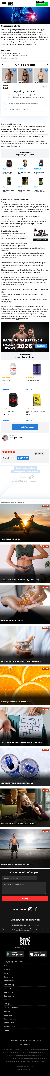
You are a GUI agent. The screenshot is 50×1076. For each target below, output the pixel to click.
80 (23, 1058)
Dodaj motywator (10, 1019)
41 (37, 1053)
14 (29, 1050)
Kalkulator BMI (9, 1011)
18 (37, 1050)
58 (25, 1056)
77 (17, 1058)
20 (41, 1050)
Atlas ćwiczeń (9, 981)
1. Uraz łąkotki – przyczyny (10, 53)
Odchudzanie (9, 996)
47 (3, 1056)
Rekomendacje (9, 1026)
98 (16, 1061)
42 (38, 1053)
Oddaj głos (23, 458)
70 (3, 1058)
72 (7, 1058)
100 (21, 1061)
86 (35, 1058)
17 (35, 1050)
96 (12, 1061)
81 (25, 1058)
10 (21, 1050)
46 (46, 1053)
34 (23, 1053)
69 (46, 1056)
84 (31, 1058)
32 (19, 1053)
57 (23, 1056)
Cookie (39, 1040)
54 (17, 1056)
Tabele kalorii (9, 1023)
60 (29, 1056)
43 (40, 1053)
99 (18, 1061)
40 (35, 1053)
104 (32, 1061)
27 (9, 1053)
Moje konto (8, 992)
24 (3, 1053)
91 (44, 1058)
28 (11, 1053)
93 (7, 1061)
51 (11, 1056)
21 (43, 1050)
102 (26, 1061)
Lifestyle (7, 1004)
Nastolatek (8, 1000)
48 (5, 1056)
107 (40, 1061)
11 (23, 1050)
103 (29, 1061)
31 (17, 1053)
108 (43, 1061)
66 (40, 1056)
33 (21, 1053)
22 (45, 1050)
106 (37, 1061)
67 (42, 1056)
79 (21, 1058)
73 (9, 1058)
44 (42, 1053)
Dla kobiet (8, 988)
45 (44, 1053)
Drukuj (39, 454)
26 (7, 1053)
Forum (6, 1030)
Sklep (6, 965)
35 (25, 1053)
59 (27, 1056)
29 (13, 1053)
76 (15, 1058)
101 (23, 1061)
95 (11, 1061)
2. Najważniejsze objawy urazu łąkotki (14, 55)
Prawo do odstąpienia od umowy (25, 1066)
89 (40, 1058)
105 (34, 1061)
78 (19, 1058)
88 (38, 1058)
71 (5, 1058)
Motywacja (8, 1015)
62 (33, 1056)
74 (11, 1058)
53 (15, 1056)
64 (37, 1056)
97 (14, 1061)
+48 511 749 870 (33, 925)
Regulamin (23, 1040)
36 (27, 1053)
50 (9, 1056)
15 (31, 1050)
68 (44, 1056)
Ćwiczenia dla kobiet (11, 1007)
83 (29, 1058)
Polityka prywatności (25, 1044)
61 (31, 1056)
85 (33, 1058)
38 (31, 1053)
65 (38, 1056)
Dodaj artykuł (13, 1040)
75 (13, 1058)
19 (39, 1050)
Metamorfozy (9, 984)
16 (33, 1050)
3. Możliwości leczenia (9, 58)
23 (47, 1050)
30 (15, 1053)
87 (37, 1058)
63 (35, 1056)
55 (19, 1056)
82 (27, 1058)
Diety (6, 973)
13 (27, 1050)
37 (29, 1053)
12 (25, 1050)
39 (33, 1053)
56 (21, 1056)
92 (46, 1058)
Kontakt (32, 1040)
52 (13, 1056)
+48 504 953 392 (17, 925)
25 (5, 1053)
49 (7, 1056)
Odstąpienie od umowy (25, 1069)
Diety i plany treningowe (13, 962)
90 (42, 1058)
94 (9, 1061)
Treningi (7, 969)
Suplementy (8, 977)
